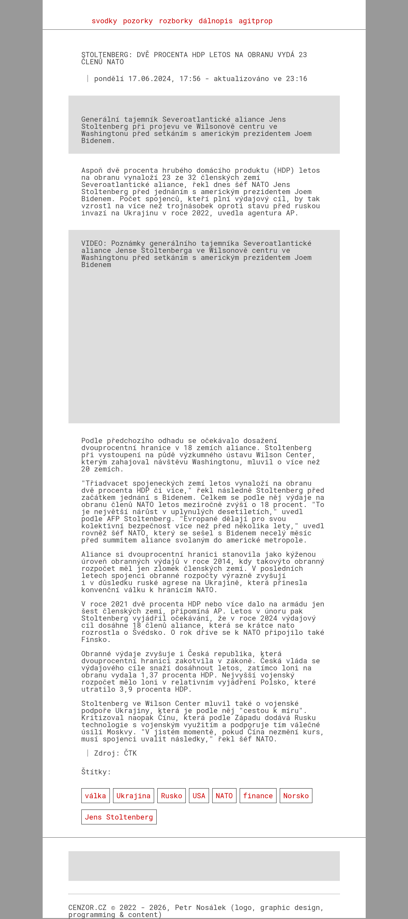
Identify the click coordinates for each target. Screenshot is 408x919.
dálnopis (216, 20)
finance (258, 795)
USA (199, 795)
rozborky (176, 20)
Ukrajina (134, 795)
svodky (104, 20)
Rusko (171, 795)
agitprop (255, 20)
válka (95, 795)
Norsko (296, 795)
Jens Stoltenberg (119, 816)
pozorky (138, 20)
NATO (224, 795)
